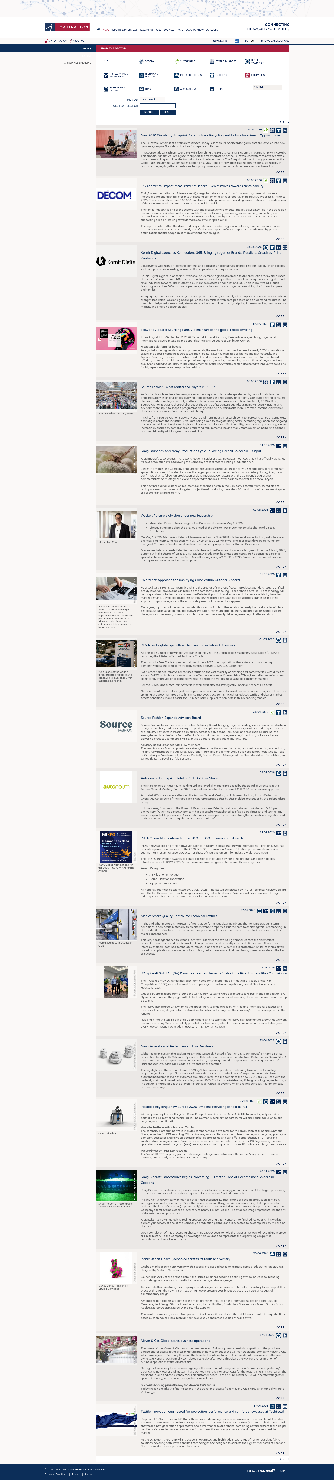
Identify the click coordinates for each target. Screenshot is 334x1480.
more (279, 172)
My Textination (57, 41)
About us (78, 41)
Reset (168, 112)
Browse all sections (275, 40)
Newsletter (221, 41)
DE (246, 41)
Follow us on (261, 1471)
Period (132, 99)
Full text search (124, 106)
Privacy (75, 1474)
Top (282, 1470)
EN (252, 41)
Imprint (88, 1474)
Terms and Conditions (55, 1474)
